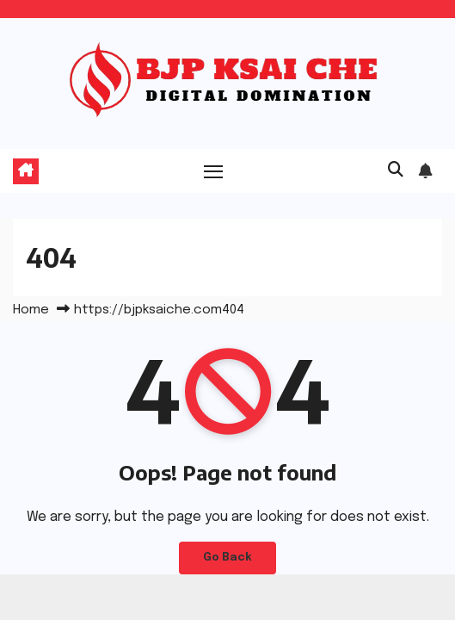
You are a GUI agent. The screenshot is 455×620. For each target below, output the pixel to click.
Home (31, 310)
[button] (395, 170)
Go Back (227, 557)
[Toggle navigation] (213, 171)
